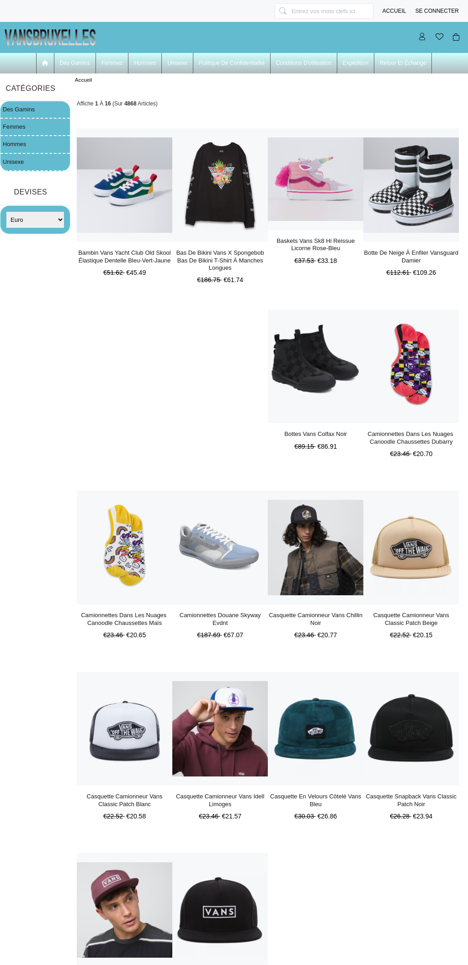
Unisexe (177, 63)
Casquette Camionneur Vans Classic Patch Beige (411, 619)
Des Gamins (75, 63)
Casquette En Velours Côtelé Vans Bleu (315, 800)
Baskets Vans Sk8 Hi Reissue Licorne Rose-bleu (316, 244)
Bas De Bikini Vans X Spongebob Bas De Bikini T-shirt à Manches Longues (220, 260)
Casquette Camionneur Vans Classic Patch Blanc (125, 800)
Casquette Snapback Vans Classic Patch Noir (411, 800)
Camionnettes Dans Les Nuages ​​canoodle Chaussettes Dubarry (411, 437)
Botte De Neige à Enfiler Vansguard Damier (411, 256)
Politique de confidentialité (232, 63)
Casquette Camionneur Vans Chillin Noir (315, 619)
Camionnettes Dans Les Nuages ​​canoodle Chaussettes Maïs (124, 619)
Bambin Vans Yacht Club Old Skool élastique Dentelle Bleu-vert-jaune (124, 256)
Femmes (112, 63)
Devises (31, 192)
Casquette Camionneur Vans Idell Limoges (220, 800)
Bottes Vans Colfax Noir (315, 433)
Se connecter (437, 11)
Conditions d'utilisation (303, 63)
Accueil (394, 11)
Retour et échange (403, 63)
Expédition (355, 63)
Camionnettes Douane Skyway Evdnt (220, 619)
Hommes (145, 63)
